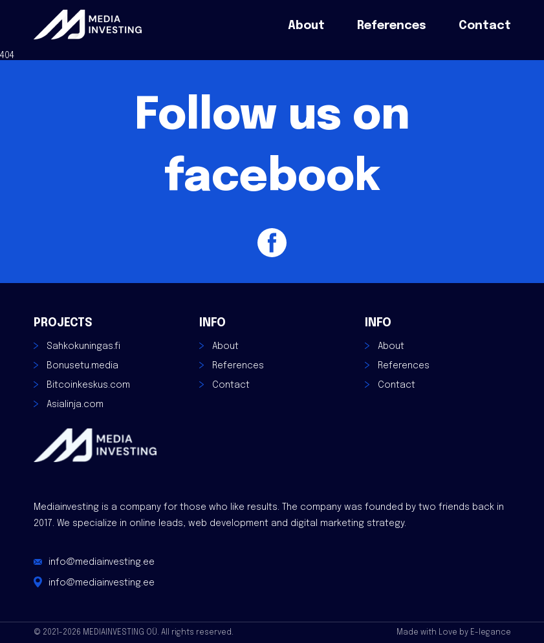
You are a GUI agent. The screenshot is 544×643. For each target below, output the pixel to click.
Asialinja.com (75, 404)
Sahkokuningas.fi (83, 346)
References (391, 26)
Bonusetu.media (82, 365)
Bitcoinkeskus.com (88, 385)
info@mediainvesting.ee (102, 562)
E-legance (490, 633)
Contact (485, 26)
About (306, 26)
